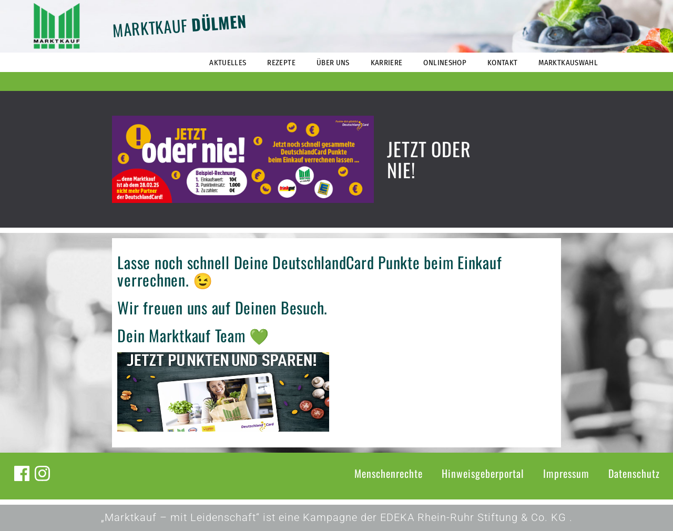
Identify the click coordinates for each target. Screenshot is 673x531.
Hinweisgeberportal (483, 473)
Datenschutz (634, 473)
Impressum (566, 473)
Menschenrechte (388, 473)
